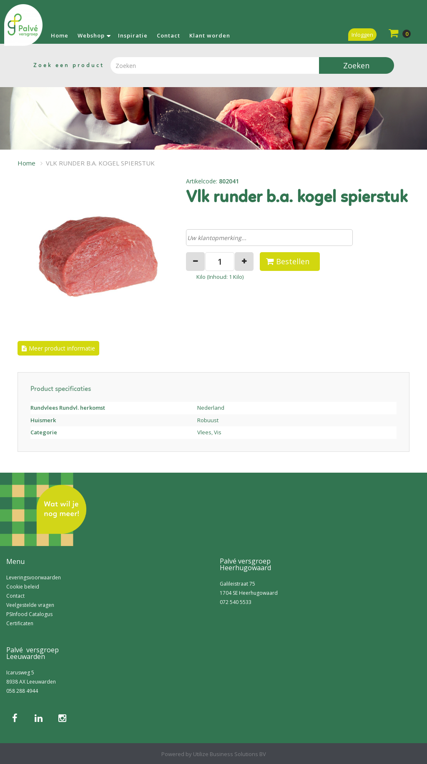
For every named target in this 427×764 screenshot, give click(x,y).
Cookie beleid (22, 586)
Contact (168, 35)
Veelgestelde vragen (30, 605)
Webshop (91, 35)
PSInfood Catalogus (29, 614)
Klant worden (209, 35)
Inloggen (362, 34)
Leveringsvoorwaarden (33, 577)
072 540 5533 (235, 602)
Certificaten (19, 623)
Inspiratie (133, 35)
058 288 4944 (22, 690)
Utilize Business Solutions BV (229, 754)
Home (59, 35)
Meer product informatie (62, 348)
